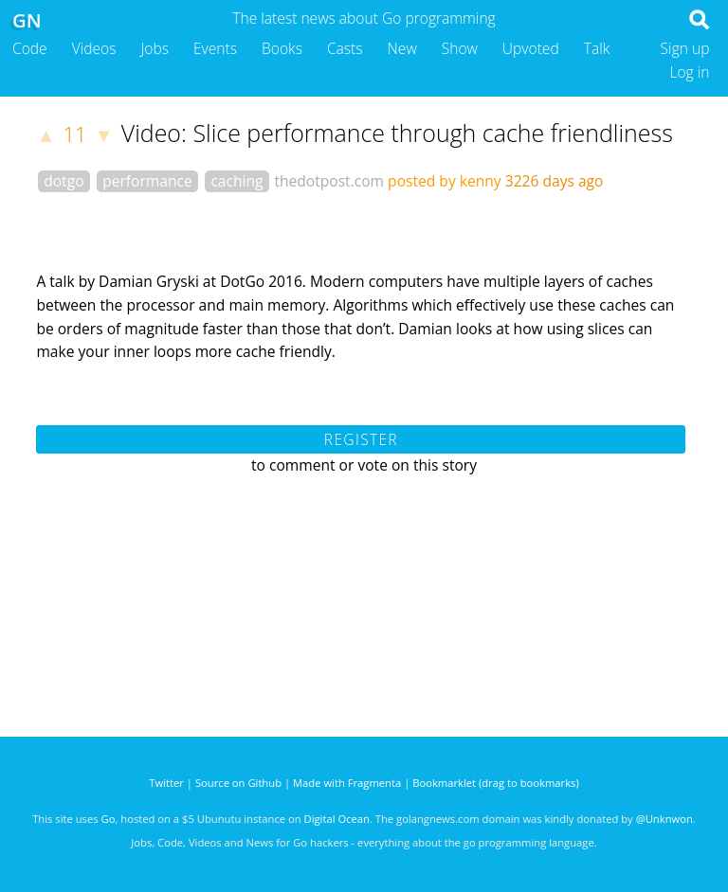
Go (108, 819)
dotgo (63, 180)
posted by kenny (444, 180)
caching (236, 180)
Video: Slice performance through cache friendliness (397, 132)
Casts (345, 48)
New (402, 48)
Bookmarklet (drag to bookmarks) (495, 783)
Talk (597, 48)
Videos (94, 48)
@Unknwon (664, 819)
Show (460, 48)
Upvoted (530, 48)
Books (282, 48)
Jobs (154, 48)
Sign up (685, 48)
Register (361, 439)
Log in (689, 72)
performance (147, 180)
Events (215, 48)
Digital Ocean (337, 819)
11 (75, 134)
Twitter (166, 783)
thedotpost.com (329, 180)
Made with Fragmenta (347, 783)
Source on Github (238, 783)
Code (29, 48)
